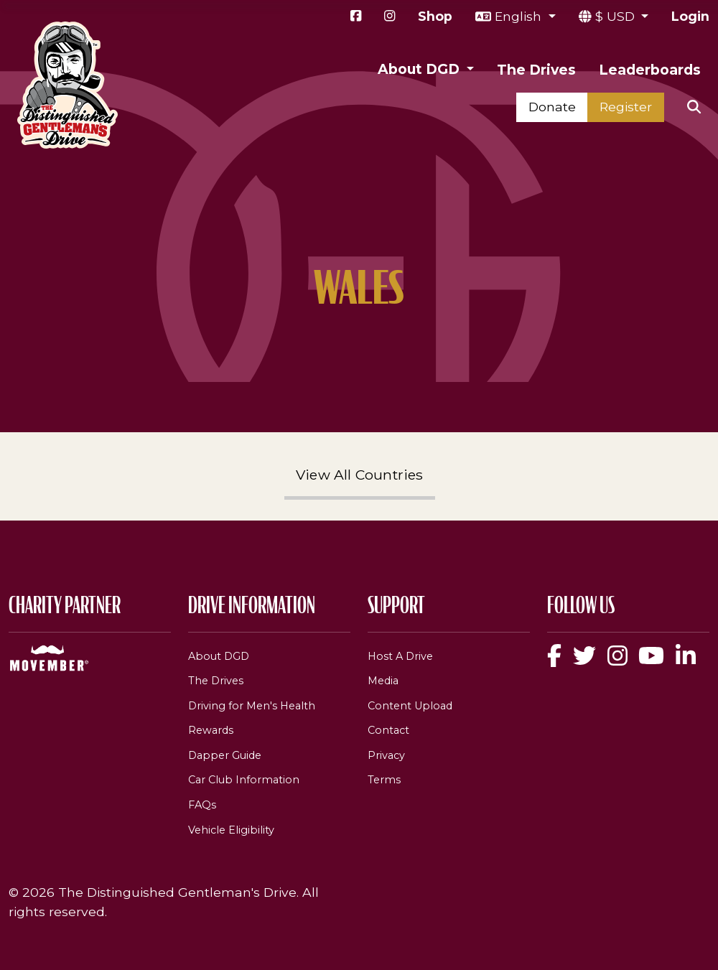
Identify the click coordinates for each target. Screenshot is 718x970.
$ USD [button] (616, 16)
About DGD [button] (420, 69)
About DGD (218, 656)
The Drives (536, 69)
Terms (384, 779)
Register (626, 106)
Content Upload (410, 705)
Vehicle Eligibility (231, 830)
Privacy (386, 755)
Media (383, 680)
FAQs (202, 804)
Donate (552, 106)
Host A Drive (400, 656)
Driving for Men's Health (251, 705)
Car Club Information (243, 779)
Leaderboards (650, 69)
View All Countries (360, 474)
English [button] (520, 16)
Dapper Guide (224, 755)
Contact (388, 730)
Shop (435, 16)
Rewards (210, 730)
